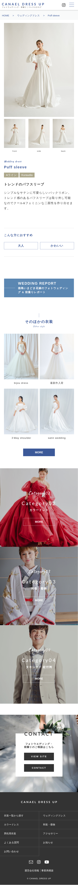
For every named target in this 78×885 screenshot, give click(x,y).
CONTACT (39, 768)
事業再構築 (47, 870)
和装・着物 (49, 824)
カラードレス (11, 824)
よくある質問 (11, 842)
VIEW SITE (39, 756)
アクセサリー (50, 833)
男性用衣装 (10, 833)
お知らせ (48, 842)
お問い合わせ (11, 851)
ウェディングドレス (54, 816)
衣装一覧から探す (14, 816)
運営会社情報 (32, 870)
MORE (39, 452)
